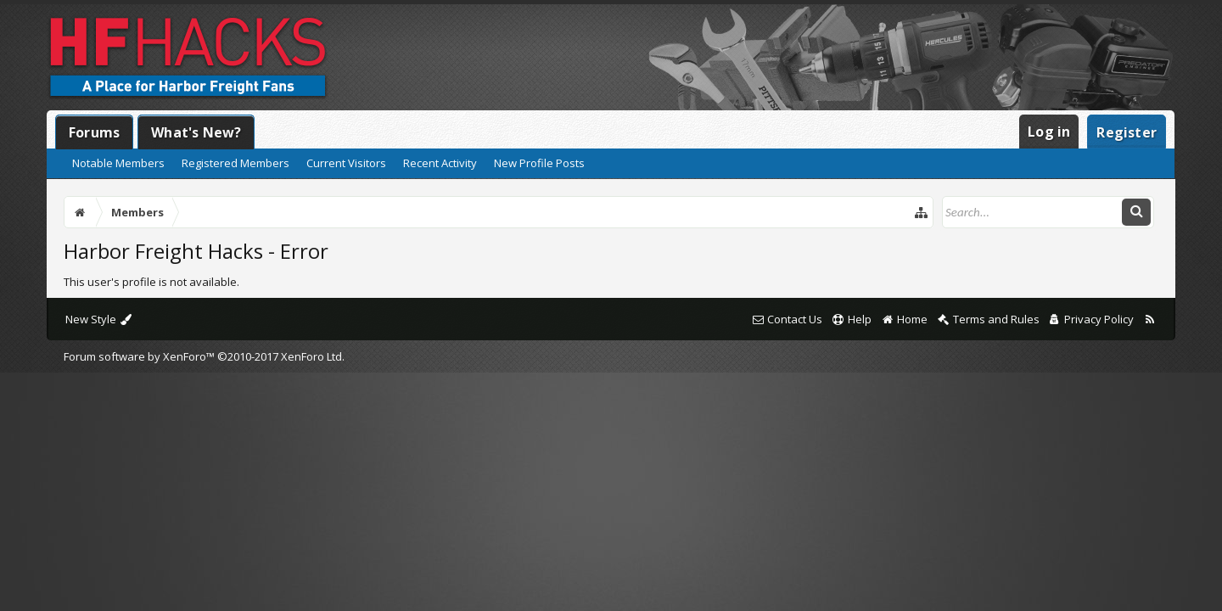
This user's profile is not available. (151, 281)
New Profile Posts (539, 163)
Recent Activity (440, 163)
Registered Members (235, 163)
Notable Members (118, 163)
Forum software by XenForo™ (204, 356)
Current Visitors (346, 163)
